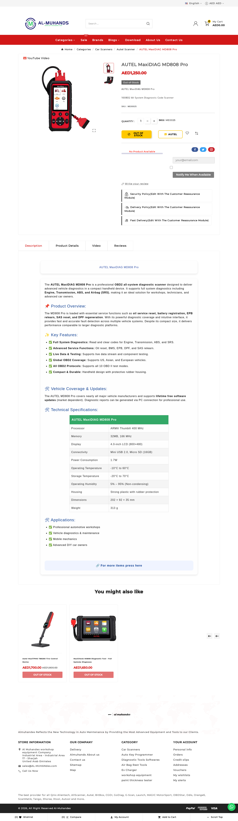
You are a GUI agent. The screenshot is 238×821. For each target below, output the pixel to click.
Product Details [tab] (67, 245)
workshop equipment (136, 775)
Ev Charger (129, 770)
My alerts (179, 780)
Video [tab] (96, 245)
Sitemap (75, 764)
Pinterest (211, 149)
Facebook (195, 149)
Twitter (203, 149)
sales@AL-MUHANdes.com (39, 765)
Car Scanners (130, 749)
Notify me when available (193, 174)
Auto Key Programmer (137, 754)
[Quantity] (141, 121)
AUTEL (173, 134)
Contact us (77, 759)
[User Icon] (199, 23)
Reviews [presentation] (120, 245)
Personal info (182, 749)
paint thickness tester (136, 780)
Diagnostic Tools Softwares (140, 759)
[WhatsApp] (232, 807)
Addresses (180, 764)
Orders (178, 754)
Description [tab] (33, 245)
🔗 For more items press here (119, 565)
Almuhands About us (84, 754)
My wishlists (181, 775)
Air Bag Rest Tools (134, 764)
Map (73, 770)
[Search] (115, 23)
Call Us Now (30, 770)
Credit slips (181, 759)
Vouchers (179, 770)
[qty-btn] (154, 121)
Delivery (75, 749)
